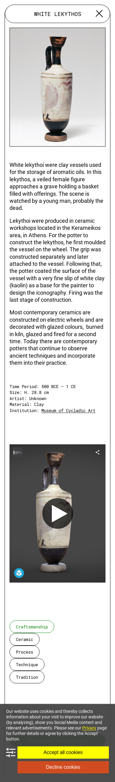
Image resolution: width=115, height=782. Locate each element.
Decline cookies (63, 767)
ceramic (24, 639)
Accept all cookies (63, 752)
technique (27, 664)
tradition (27, 677)
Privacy (89, 727)
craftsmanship (32, 627)
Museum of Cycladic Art (68, 410)
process (24, 652)
